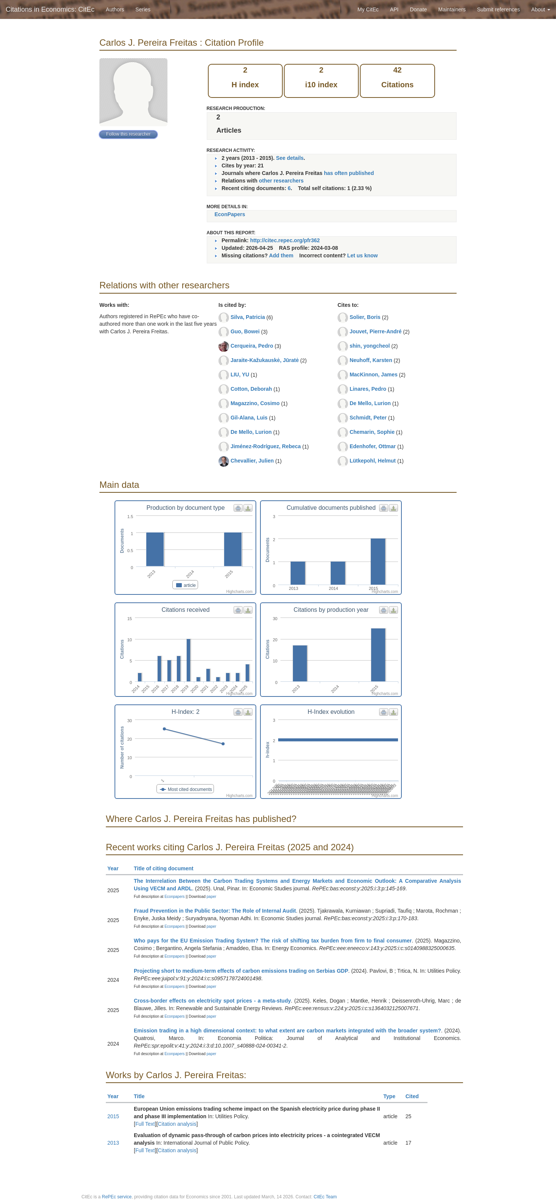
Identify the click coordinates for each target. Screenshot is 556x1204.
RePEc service (117, 1196)
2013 (113, 1143)
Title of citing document (167, 868)
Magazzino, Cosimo (255, 403)
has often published (349, 173)
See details (290, 158)
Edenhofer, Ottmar (373, 446)
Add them (281, 255)
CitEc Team (325, 1196)
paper (212, 896)
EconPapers (230, 214)
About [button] (540, 9)
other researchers (281, 181)
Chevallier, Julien (252, 461)
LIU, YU (240, 374)
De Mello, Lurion (251, 432)
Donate (418, 9)
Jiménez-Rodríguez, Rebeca (266, 446)
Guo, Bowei (245, 331)
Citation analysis (177, 1124)
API (394, 9)
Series (142, 9)
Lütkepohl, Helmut (373, 461)
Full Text (145, 1124)
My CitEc (368, 9)
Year (116, 868)
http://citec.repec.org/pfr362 (285, 240)
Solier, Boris (365, 317)
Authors (115, 9)
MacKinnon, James (374, 374)
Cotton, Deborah (251, 389)
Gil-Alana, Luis (249, 418)
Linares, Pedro (368, 389)
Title (142, 1096)
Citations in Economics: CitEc (50, 9)
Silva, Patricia (248, 317)
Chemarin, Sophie (372, 432)
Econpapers (173, 896)
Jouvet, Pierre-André (376, 331)
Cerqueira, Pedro (252, 346)
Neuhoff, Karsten (371, 360)
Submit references (498, 9)
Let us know (362, 255)
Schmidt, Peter (368, 418)
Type (392, 1096)
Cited (416, 1096)
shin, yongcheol (370, 346)
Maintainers (452, 9)
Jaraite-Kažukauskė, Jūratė (265, 360)
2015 (113, 1116)
